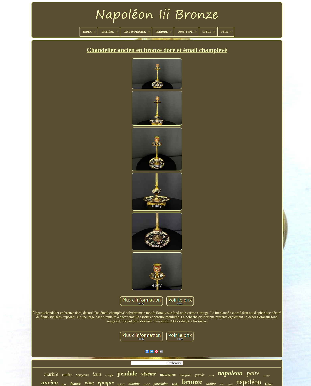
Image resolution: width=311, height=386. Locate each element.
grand (211, 375)
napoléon (248, 382)
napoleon (230, 373)
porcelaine (161, 384)
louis (97, 374)
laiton (269, 384)
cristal (147, 384)
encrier (266, 375)
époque (106, 382)
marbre (51, 374)
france (75, 383)
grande (199, 375)
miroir (121, 384)
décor (230, 385)
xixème (148, 374)
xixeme (134, 383)
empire (67, 375)
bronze (192, 382)
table (175, 384)
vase (222, 384)
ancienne (168, 374)
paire (253, 373)
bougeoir (185, 375)
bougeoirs (82, 375)
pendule (127, 373)
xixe (89, 383)
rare (64, 384)
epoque (109, 375)
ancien (49, 382)
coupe (211, 384)
